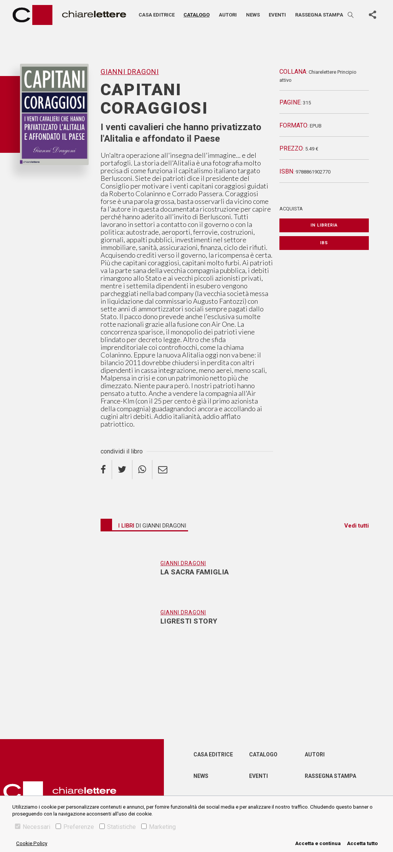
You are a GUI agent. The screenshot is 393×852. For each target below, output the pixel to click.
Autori (228, 15)
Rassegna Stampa (330, 776)
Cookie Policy (31, 843)
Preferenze (75, 826)
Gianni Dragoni (130, 72)
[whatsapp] (142, 469)
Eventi (277, 15)
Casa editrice (157, 15)
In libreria (324, 225)
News (253, 15)
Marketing (158, 826)
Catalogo (196, 15)
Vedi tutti (356, 525)
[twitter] (122, 469)
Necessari (32, 826)
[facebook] (106, 469)
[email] (162, 469)
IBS (324, 242)
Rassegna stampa (319, 15)
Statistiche (117, 826)
